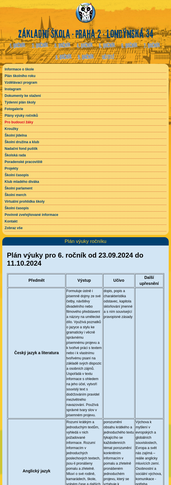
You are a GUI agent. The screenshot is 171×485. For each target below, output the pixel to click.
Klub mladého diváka (22, 182)
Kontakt (11, 221)
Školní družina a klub (22, 142)
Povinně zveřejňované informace (31, 215)
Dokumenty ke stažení (23, 96)
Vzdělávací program (21, 82)
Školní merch (15, 195)
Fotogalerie (14, 109)
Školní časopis (17, 175)
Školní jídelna (16, 135)
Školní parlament (18, 188)
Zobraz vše (14, 228)
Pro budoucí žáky (19, 122)
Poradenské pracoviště (23, 162)
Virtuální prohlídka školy (25, 202)
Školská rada (15, 155)
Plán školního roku (20, 76)
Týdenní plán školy (20, 102)
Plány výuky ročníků (21, 116)
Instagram (13, 89)
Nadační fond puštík (21, 149)
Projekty (11, 168)
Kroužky (11, 129)
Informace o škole (19, 69)
